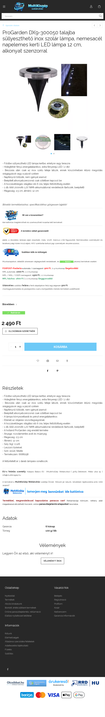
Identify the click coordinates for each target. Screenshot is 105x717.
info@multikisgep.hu (11, 475)
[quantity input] (16, 347)
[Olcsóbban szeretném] (20, 331)
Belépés (58, 596)
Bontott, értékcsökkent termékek (20, 607)
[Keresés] (52, 16)
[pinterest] (57, 370)
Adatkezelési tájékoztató (16, 645)
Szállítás (9, 653)
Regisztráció (60, 599)
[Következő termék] (100, 25)
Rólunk (8, 633)
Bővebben (8, 304)
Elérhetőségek (12, 637)
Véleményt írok (52, 561)
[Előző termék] (94, 25)
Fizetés (8, 649)
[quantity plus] (20, 347)
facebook (7, 669)
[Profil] (91, 6)
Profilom (58, 604)
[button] (51, 153)
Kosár (57, 607)
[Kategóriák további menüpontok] (4, 6)
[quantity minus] (11, 347)
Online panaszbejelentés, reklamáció (23, 612)
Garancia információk (64, 615)
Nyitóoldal (10, 596)
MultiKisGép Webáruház (27, 482)
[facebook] (47, 370)
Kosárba (60, 347)
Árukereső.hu (58, 685)
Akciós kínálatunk (13, 604)
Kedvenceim (60, 612)
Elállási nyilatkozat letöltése (18, 615)
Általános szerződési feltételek (19, 641)
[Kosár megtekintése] (99, 6)
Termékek (9, 599)
